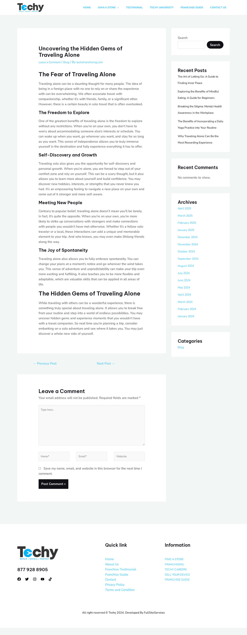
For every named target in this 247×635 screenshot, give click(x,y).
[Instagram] (34, 586)
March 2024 (186, 327)
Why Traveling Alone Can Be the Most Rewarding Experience (199, 161)
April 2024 (185, 320)
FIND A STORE (175, 566)
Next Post (106, 363)
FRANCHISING (175, 571)
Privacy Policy (114, 592)
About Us (112, 571)
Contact (110, 587)
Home (109, 566)
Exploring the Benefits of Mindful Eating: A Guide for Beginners (197, 97)
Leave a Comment (51, 62)
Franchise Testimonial (120, 576)
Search (183, 38)
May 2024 (185, 313)
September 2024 (190, 284)
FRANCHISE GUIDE (179, 587)
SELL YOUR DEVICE (179, 581)
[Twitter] (27, 586)
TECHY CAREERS (178, 576)
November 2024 (189, 270)
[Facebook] (19, 586)
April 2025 (185, 234)
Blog (70, 62)
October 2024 (188, 277)
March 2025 (186, 241)
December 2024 (189, 262)
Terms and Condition (120, 597)
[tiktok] (50, 586)
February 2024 (188, 334)
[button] (125, 7)
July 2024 (185, 298)
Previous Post (44, 363)
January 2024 (187, 341)
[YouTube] (42, 586)
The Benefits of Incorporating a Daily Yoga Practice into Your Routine (200, 140)
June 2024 (185, 305)
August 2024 (187, 291)
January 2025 (187, 255)
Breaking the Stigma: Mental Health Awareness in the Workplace (198, 119)
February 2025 (188, 248)
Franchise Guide (116, 581)
